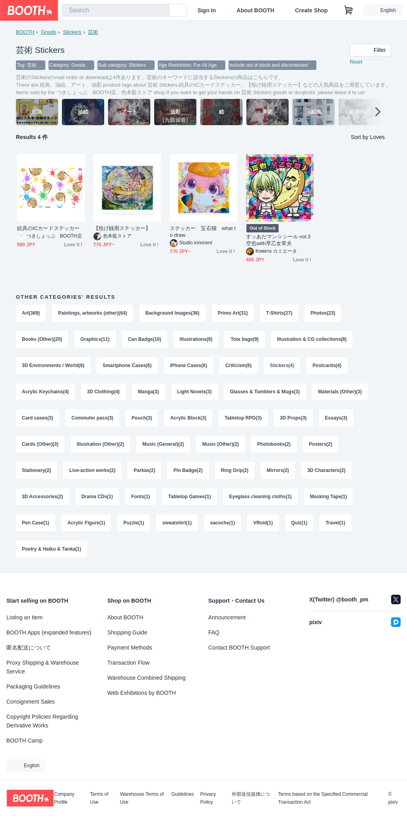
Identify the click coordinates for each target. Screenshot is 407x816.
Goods (48, 32)
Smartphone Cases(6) (127, 365)
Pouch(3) (142, 418)
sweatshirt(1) (177, 523)
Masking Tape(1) (328, 496)
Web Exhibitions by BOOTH (141, 693)
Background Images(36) (172, 313)
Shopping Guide (127, 632)
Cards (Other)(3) (40, 444)
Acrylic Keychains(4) (45, 391)
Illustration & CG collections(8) (312, 339)
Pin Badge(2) (187, 470)
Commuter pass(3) (92, 418)
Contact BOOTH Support (239, 647)
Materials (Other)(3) (340, 391)
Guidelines (182, 794)
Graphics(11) (94, 339)
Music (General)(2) (163, 444)
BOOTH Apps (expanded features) (48, 632)
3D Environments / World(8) (53, 365)
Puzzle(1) (133, 523)
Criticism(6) (238, 365)
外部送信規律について (251, 798)
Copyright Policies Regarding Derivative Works (42, 721)
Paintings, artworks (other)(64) (92, 313)
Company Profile (64, 798)
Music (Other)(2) (220, 444)
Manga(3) (148, 391)
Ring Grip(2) (234, 470)
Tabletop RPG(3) (243, 418)
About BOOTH (255, 10)
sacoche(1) (222, 523)
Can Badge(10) (144, 339)
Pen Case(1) (35, 523)
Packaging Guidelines (33, 686)
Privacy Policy (208, 798)
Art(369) (31, 313)
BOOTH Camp (24, 740)
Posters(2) (320, 444)
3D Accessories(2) (42, 496)
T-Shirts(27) (279, 313)
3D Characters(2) (326, 470)
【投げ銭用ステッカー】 (122, 228)
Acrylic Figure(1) (86, 523)
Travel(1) (335, 523)
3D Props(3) (293, 418)
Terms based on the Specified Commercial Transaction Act (322, 798)
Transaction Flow (128, 662)
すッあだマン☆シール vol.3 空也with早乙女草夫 (278, 240)
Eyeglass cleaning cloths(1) (260, 496)
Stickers (72, 32)
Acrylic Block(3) (188, 418)
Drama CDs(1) (97, 496)
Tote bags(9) (244, 339)
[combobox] (115, 10)
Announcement (227, 617)
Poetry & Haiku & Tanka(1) (51, 549)
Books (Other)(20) (42, 339)
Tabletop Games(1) (189, 496)
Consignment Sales (30, 701)
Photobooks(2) (274, 444)
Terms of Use (99, 798)
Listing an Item (24, 617)
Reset (356, 62)
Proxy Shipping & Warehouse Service (42, 667)
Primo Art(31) (233, 313)
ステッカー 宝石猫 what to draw (203, 231)
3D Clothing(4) (103, 391)
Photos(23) (322, 313)
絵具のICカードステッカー (48, 228)
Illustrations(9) (196, 339)
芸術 (93, 32)
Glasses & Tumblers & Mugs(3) (265, 391)
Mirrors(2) (278, 470)
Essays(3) (336, 418)
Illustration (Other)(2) (100, 444)
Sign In (207, 10)
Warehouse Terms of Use (142, 798)
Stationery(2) (36, 470)
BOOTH (25, 32)
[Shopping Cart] (348, 10)
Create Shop (311, 10)
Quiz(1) (299, 523)
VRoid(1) (263, 523)
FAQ (213, 632)
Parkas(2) (144, 470)
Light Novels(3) (194, 391)
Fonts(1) (140, 496)
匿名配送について (28, 647)
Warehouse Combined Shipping (146, 678)
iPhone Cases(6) (188, 365)
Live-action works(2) (92, 470)
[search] (161, 10)
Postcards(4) (326, 365)
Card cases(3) (37, 418)
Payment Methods (129, 647)
